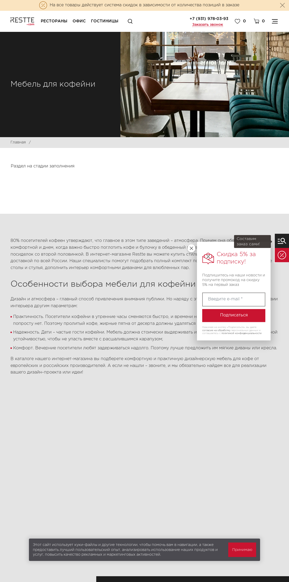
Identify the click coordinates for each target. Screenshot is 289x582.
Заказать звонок (207, 24)
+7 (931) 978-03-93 (209, 19)
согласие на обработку (216, 330)
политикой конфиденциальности (241, 333)
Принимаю (242, 549)
